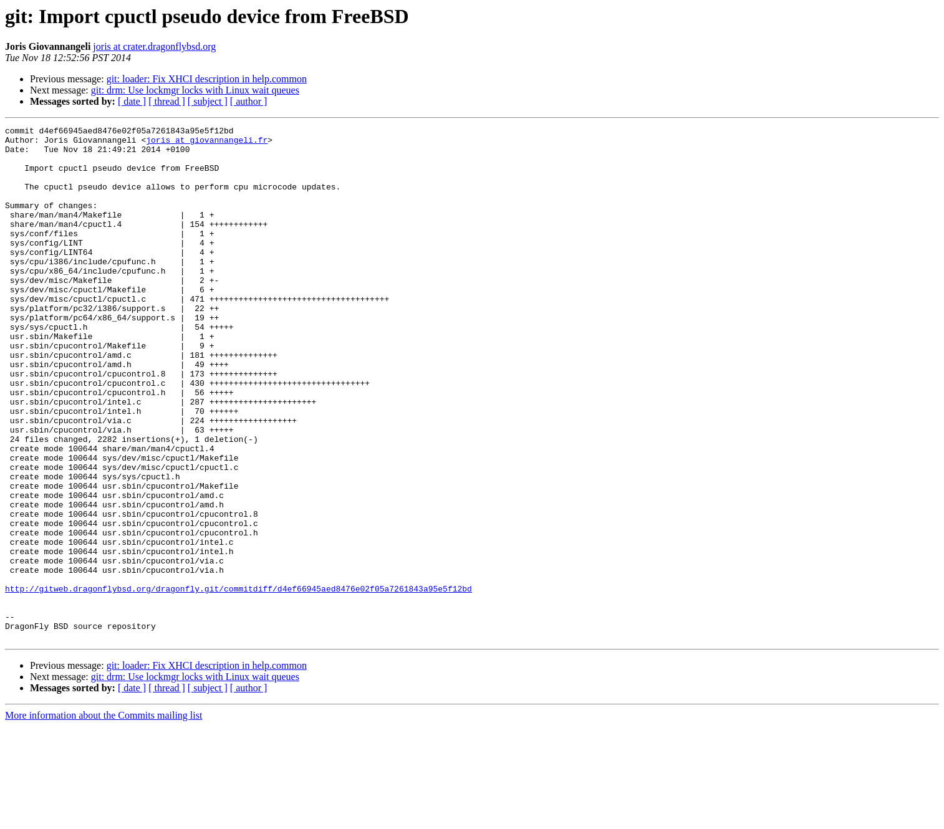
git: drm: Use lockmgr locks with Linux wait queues (195, 90)
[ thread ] (166, 101)
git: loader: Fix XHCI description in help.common (207, 79)
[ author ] (248, 101)
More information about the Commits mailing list (103, 818)
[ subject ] (208, 101)
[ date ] (132, 101)
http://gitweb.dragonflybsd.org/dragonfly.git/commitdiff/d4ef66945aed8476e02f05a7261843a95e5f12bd (238, 682)
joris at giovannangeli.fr (206, 143)
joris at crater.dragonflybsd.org (154, 46)
